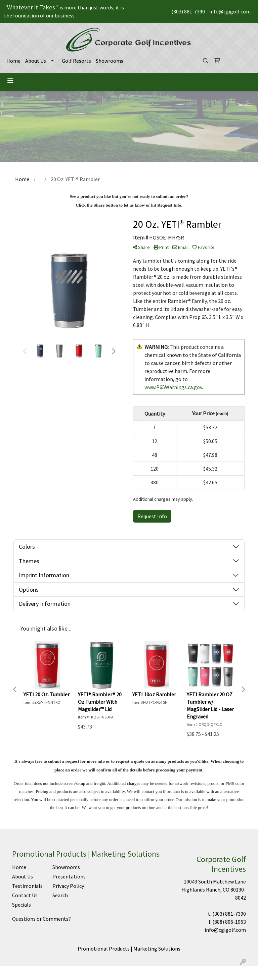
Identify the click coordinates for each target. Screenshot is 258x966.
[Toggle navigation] (10, 80)
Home (13, 60)
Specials (21, 904)
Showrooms (109, 60)
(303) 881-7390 (188, 11)
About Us (35, 60)
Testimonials (27, 885)
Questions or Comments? (41, 918)
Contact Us (25, 895)
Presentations (68, 876)
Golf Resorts (76, 60)
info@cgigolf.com (230, 11)
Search (60, 895)
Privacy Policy (68, 885)
